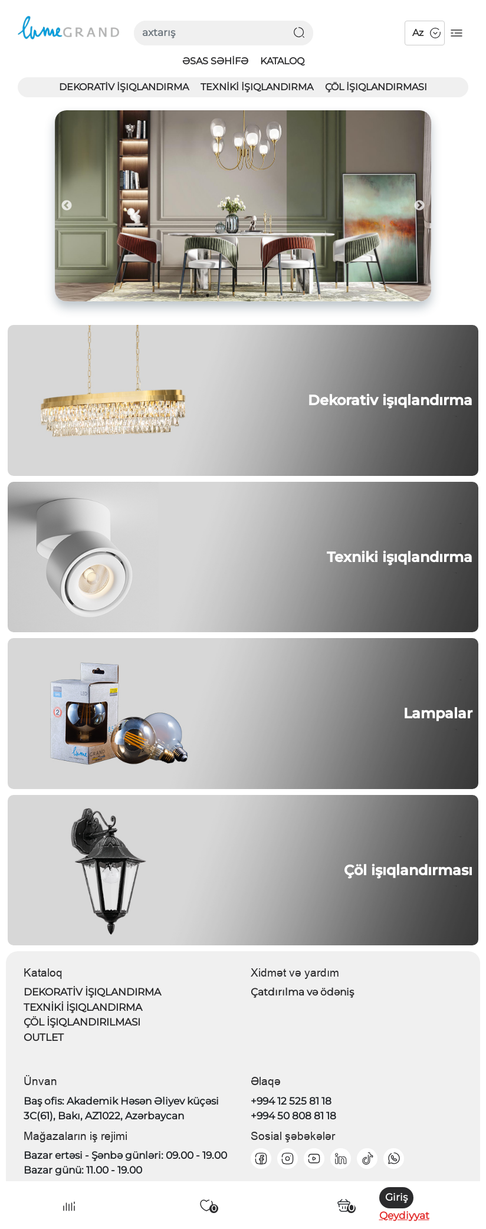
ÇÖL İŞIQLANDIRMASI (376, 87)
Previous (67, 206)
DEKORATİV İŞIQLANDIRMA (124, 87)
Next (419, 206)
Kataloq (282, 61)
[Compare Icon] (69, 1205)
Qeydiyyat (404, 1215)
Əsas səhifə (215, 61)
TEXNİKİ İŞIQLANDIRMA (257, 87)
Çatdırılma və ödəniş (302, 992)
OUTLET (44, 1037)
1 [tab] (208, 295)
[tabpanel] (243, 205)
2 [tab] (225, 295)
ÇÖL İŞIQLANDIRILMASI (82, 1022)
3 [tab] (243, 295)
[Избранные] (206, 1205)
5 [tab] (278, 295)
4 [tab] (261, 295)
